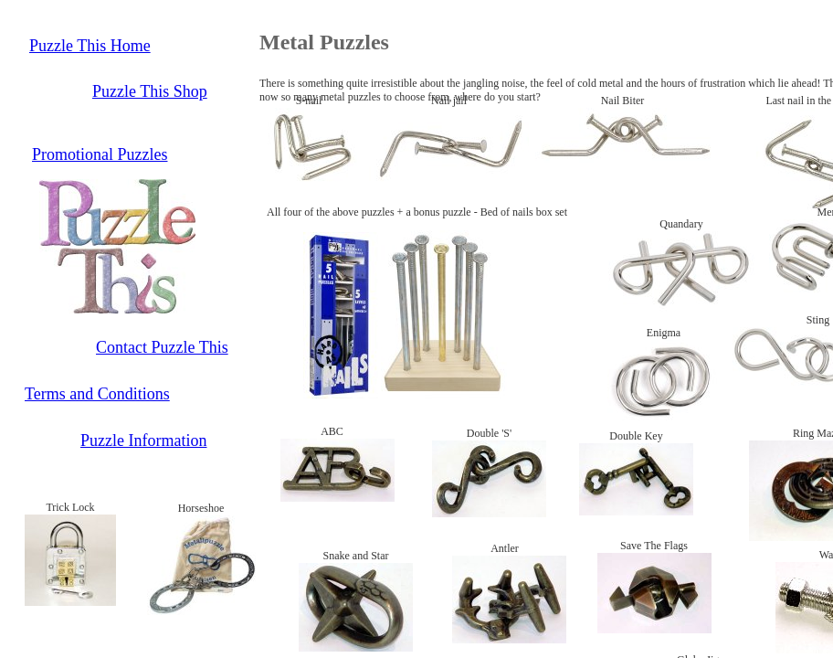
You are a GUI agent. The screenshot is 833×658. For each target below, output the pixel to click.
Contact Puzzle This (162, 347)
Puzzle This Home (90, 46)
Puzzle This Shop (149, 91)
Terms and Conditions (97, 394)
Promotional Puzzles (99, 154)
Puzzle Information (143, 440)
